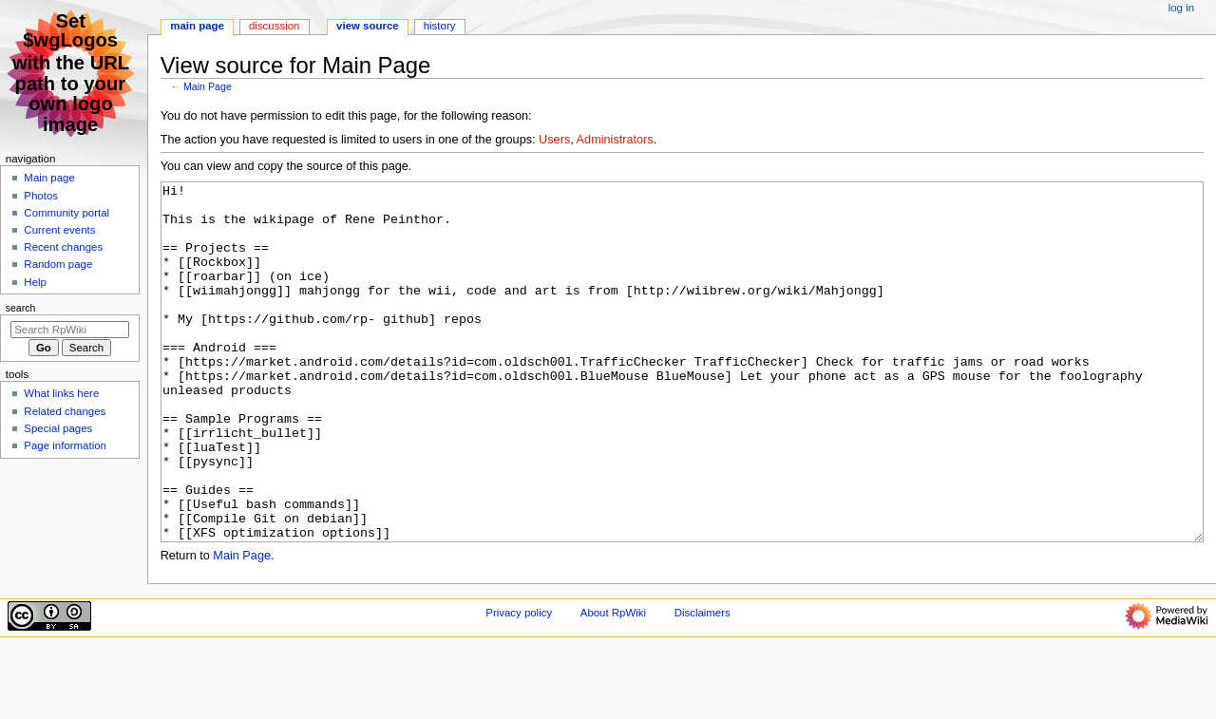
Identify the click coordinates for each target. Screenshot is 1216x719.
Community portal (66, 212)
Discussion (274, 25)
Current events (59, 230)
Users (554, 139)
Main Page (207, 86)
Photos (41, 195)
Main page (49, 177)
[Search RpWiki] (69, 329)
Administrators (615, 139)
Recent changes (63, 247)
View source (367, 25)
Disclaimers (702, 684)
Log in (1181, 7)
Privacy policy (518, 684)
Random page (58, 264)
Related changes (64, 411)
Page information (65, 445)
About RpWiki (613, 684)
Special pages (58, 428)
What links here (61, 393)
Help (35, 282)
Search (21, 307)
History (440, 25)
